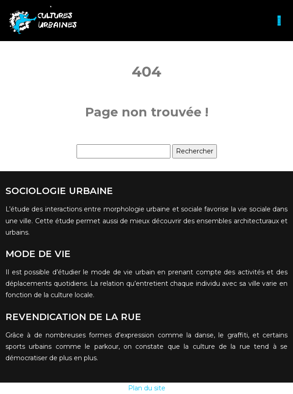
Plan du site (146, 388)
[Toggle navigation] (279, 21)
